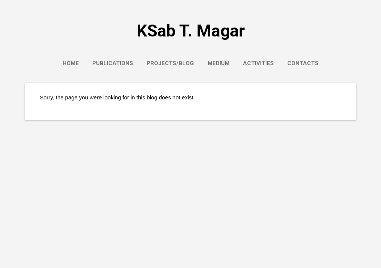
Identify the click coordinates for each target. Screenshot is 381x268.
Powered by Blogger (190, 248)
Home (71, 63)
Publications (112, 63)
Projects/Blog (170, 63)
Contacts (302, 63)
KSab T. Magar (191, 31)
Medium (219, 63)
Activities (258, 63)
